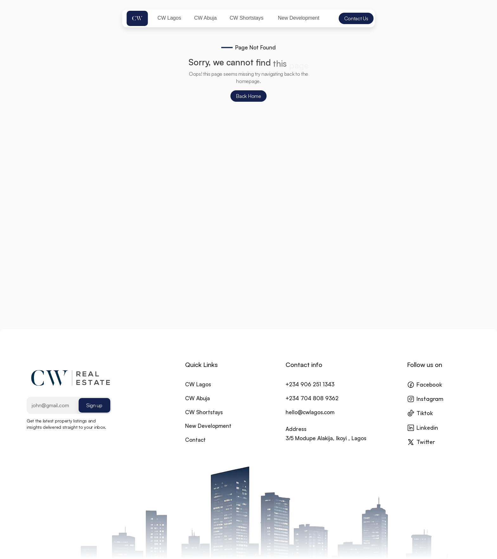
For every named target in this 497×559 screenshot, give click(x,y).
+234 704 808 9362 (312, 405)
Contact (195, 447)
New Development (208, 433)
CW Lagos (198, 391)
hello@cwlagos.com (310, 419)
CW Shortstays (204, 419)
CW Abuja (197, 405)
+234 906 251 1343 (310, 391)
